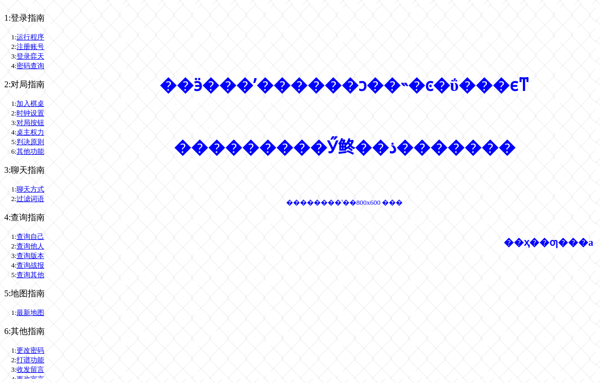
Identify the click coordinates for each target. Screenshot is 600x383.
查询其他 (30, 275)
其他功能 (30, 151)
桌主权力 (30, 132)
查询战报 (30, 265)
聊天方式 (30, 189)
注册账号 (30, 47)
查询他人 (30, 246)
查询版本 (30, 256)
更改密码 (30, 350)
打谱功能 (30, 360)
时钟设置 (30, 113)
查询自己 (30, 236)
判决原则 (30, 142)
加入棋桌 (30, 103)
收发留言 (30, 369)
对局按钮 (30, 123)
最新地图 (30, 313)
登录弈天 (30, 56)
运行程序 (30, 37)
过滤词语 (30, 199)
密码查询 (30, 66)
